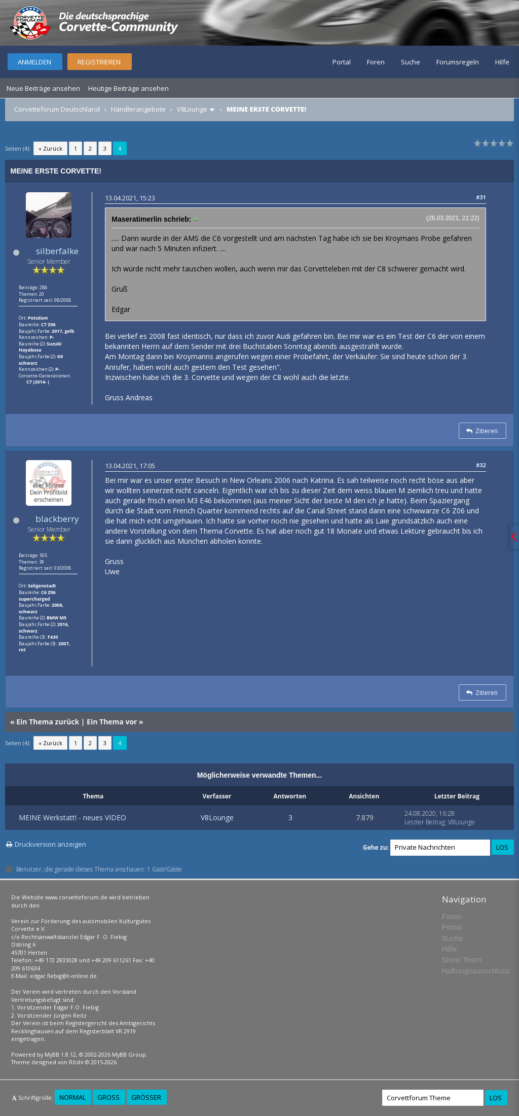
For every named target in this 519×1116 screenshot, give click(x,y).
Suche (410, 61)
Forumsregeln (457, 61)
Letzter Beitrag (424, 822)
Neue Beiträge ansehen (43, 88)
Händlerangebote (138, 109)
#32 (481, 465)
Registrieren (99, 61)
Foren (376, 61)
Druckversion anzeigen (50, 844)
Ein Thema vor (112, 721)
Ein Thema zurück (47, 721)
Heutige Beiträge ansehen (128, 88)
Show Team (461, 959)
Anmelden (34, 61)
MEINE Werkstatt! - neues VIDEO (72, 817)
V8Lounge (192, 109)
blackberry (57, 519)
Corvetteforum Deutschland (57, 109)
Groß (108, 1097)
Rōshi (76, 1062)
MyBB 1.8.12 (60, 1054)
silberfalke (57, 251)
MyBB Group (129, 1054)
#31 (481, 197)
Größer (146, 1097)
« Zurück (50, 148)
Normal (72, 1097)
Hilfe (502, 61)
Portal (341, 61)
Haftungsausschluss (476, 970)
